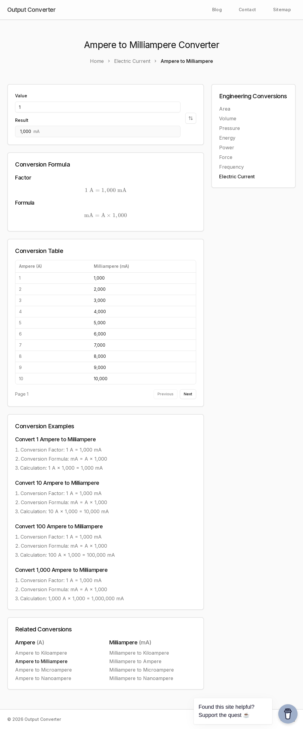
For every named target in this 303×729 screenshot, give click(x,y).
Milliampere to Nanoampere (141, 678)
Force (225, 157)
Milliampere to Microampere (141, 670)
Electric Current (237, 176)
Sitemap (282, 9)
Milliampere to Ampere (135, 661)
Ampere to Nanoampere (43, 678)
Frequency (231, 167)
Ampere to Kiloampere (41, 653)
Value (21, 95)
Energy (227, 138)
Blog (217, 9)
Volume (227, 118)
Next (188, 394)
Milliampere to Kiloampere (139, 653)
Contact (247, 9)
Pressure (229, 128)
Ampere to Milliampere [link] (187, 61)
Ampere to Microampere (43, 670)
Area (224, 109)
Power (226, 147)
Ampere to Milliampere (41, 661)
